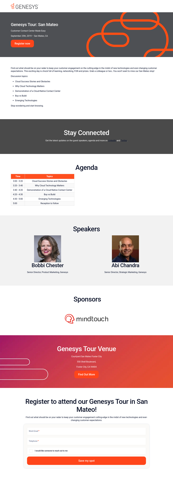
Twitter (124, 140)
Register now (22, 43)
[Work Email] (86, 431)
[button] (86, 461)
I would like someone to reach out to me (51, 451)
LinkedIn (112, 140)
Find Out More (86, 374)
